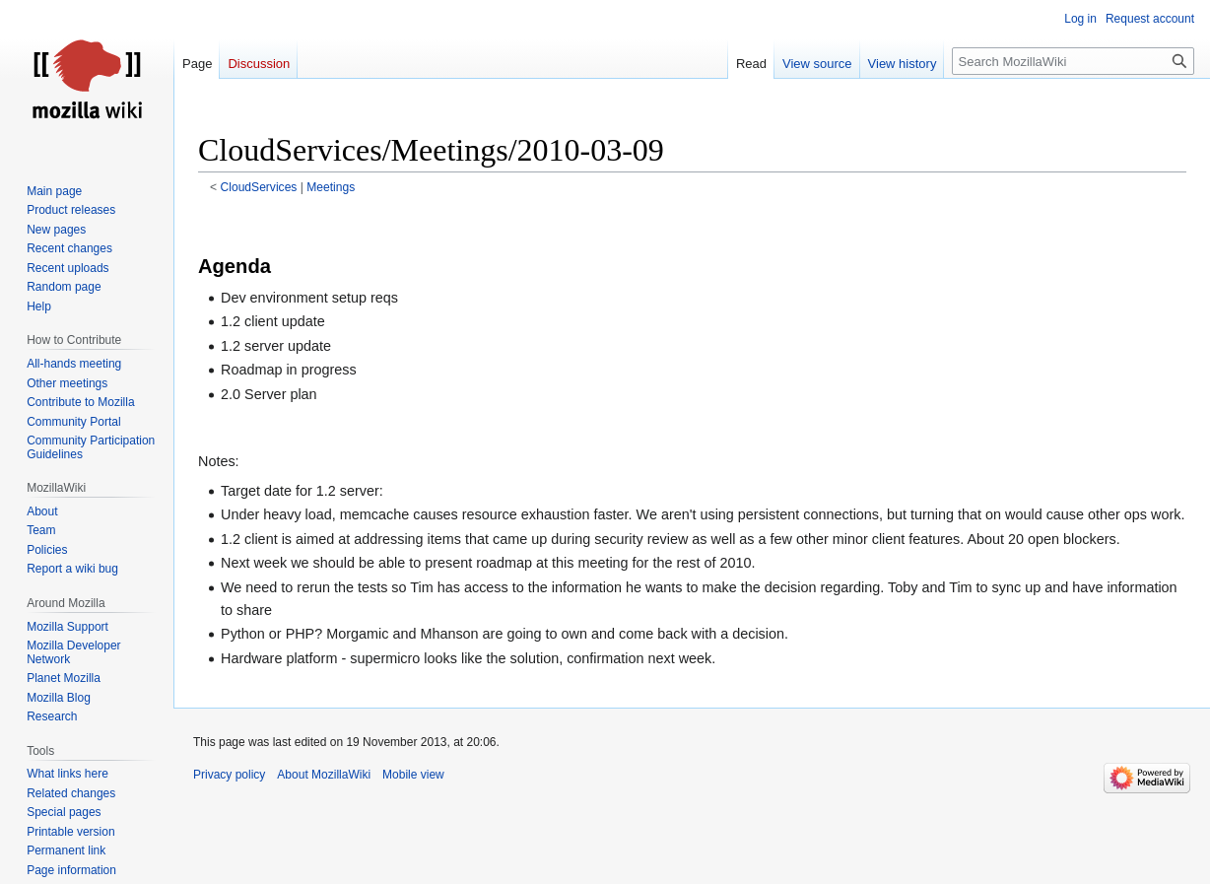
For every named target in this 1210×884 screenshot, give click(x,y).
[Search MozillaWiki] (1073, 61)
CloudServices (259, 187)
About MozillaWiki (323, 775)
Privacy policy (229, 775)
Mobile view (413, 775)
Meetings (330, 187)
